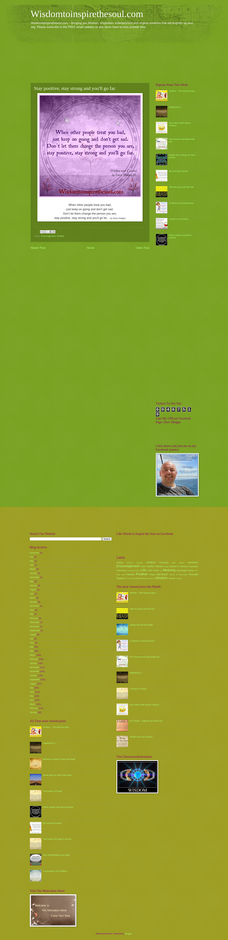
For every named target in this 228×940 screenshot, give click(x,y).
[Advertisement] (114, 55)
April (32, 565)
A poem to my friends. (179, 219)
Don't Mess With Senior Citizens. (145, 705)
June (32, 610)
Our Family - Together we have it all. (146, 721)
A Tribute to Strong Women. (181, 203)
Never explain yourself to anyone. (58, 807)
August (33, 589)
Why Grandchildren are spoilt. (56, 855)
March (33, 569)
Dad (174, 563)
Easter (181, 563)
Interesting (121, 570)
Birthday (130, 563)
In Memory (183, 566)
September (35, 630)
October (33, 675)
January (33, 573)
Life (143, 570)
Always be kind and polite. (142, 625)
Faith (143, 566)
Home (90, 247)
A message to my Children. (55, 871)
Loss (149, 570)
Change (139, 563)
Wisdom (162, 578)
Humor (173, 566)
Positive (60, 236)
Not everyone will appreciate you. (145, 657)
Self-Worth (162, 574)
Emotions (193, 562)
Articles (119, 562)
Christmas (163, 562)
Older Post (142, 247)
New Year (120, 575)
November (34, 626)
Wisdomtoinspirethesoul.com (87, 14)
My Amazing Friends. (178, 171)
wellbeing (151, 578)
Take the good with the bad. (181, 187)
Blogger (128, 933)
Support (120, 578)
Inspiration (193, 566)
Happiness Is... (176, 107)
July (32, 557)
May (32, 561)
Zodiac (179, 578)
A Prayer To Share (138, 689)
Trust (137, 578)
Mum (196, 570)
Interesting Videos (133, 570)
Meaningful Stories (185, 570)
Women (172, 578)
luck (160, 570)
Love (155, 570)
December (34, 553)
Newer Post (38, 247)
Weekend (144, 578)
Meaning (169, 570)
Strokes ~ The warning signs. (182, 91)
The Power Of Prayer (52, 791)
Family (150, 566)
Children (151, 562)
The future (130, 578)
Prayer (152, 574)
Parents (130, 574)
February (34, 618)
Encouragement (48, 236)
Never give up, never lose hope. (57, 775)
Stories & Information (178, 575)
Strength (193, 574)
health (166, 566)
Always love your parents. (141, 737)
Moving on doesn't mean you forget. (59, 759)
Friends (159, 566)
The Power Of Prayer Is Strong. (57, 839)
